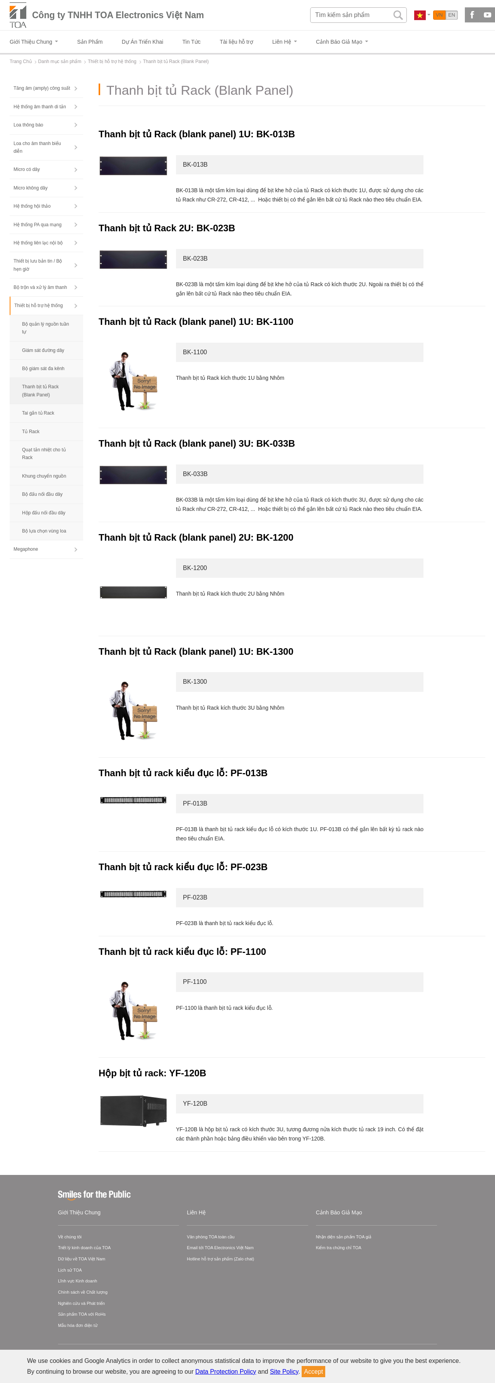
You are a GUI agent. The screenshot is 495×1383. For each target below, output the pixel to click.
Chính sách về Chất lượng (83, 1292)
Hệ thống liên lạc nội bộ (38, 243)
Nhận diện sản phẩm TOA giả (343, 1236)
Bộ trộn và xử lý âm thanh (40, 287)
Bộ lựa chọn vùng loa (44, 531)
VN (439, 15)
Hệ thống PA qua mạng (37, 224)
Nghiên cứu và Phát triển (81, 1303)
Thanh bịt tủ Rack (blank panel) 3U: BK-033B (197, 443)
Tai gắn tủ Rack (38, 413)
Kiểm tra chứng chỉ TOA (339, 1247)
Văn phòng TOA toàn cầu (210, 1236)
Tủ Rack (30, 431)
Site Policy (284, 1371)
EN (451, 15)
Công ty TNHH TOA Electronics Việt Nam (118, 15)
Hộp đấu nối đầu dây (43, 513)
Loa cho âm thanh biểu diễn (37, 147)
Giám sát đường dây (43, 350)
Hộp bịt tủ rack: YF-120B (154, 1073)
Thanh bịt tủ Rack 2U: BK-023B (167, 228)
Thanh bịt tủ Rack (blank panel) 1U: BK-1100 (196, 321)
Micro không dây (31, 188)
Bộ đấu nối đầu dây (42, 494)
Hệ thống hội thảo (32, 206)
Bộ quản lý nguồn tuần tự (45, 328)
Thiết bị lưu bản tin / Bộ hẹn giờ (38, 264)
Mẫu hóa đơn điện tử (77, 1325)
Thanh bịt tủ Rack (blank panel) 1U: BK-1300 (196, 651)
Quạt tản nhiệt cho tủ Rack (44, 453)
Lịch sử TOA (70, 1270)
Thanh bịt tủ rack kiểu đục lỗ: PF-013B (184, 773)
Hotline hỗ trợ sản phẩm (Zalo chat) (220, 1259)
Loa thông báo (28, 125)
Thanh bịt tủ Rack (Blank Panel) (40, 390)
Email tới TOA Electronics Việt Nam (220, 1247)
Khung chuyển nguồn (44, 476)
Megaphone (26, 549)
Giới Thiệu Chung (79, 1212)
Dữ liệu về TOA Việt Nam (81, 1259)
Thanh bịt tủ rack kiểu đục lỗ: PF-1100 (184, 951)
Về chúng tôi (70, 1236)
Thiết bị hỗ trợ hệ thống (38, 305)
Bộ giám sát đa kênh (43, 368)
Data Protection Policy (225, 1371)
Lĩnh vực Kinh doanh (77, 1281)
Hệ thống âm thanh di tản (40, 106)
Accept (313, 1371)
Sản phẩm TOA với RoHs (82, 1314)
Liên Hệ (196, 1212)
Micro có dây (27, 169)
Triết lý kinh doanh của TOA (84, 1247)
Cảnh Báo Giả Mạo (339, 1212)
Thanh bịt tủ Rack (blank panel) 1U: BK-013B (197, 134)
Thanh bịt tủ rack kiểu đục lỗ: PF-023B (184, 867)
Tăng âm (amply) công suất (42, 88)
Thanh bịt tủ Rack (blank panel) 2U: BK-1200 (196, 537)
